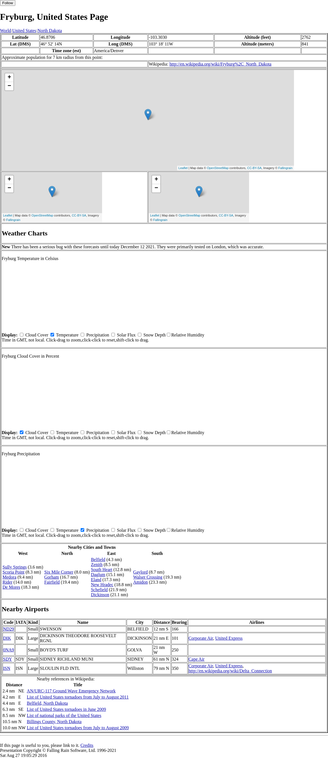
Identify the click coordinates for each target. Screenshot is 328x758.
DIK (7, 638)
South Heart (101, 569)
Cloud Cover (36, 335)
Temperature (67, 335)
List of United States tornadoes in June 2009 (66, 709)
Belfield (98, 559)
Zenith (97, 564)
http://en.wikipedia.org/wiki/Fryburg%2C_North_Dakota (221, 64)
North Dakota (49, 30)
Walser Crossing (147, 577)
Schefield (99, 589)
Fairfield (52, 582)
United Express (229, 638)
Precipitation (97, 335)
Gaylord (140, 572)
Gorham (51, 577)
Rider (8, 582)
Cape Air (196, 659)
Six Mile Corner (58, 572)
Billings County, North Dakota (54, 721)
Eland (96, 579)
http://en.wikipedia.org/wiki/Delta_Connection (230, 670)
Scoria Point (14, 572)
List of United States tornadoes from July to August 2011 (78, 697)
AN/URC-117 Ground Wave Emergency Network (71, 691)
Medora (9, 577)
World (5, 30)
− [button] (9, 86)
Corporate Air (201, 638)
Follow (7, 3)
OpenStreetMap (218, 168)
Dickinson (100, 594)
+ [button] (9, 77)
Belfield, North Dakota (47, 703)
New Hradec (102, 584)
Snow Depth (154, 335)
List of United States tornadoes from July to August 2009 (78, 727)
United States (24, 30)
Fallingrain (285, 168)
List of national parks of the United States (64, 715)
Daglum (98, 574)
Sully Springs (15, 567)
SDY (7, 659)
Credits (86, 745)
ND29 (8, 629)
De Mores (11, 587)
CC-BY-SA (254, 168)
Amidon (140, 582)
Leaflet (183, 168)
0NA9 (8, 650)
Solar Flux (126, 335)
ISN (6, 668)
